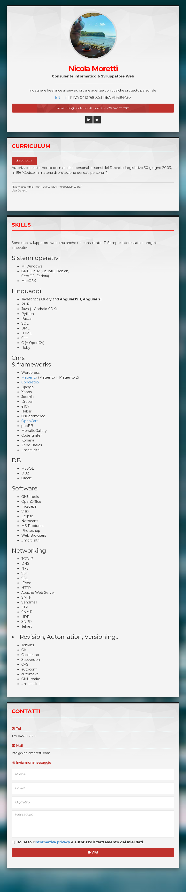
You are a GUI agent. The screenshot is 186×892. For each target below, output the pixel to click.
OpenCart (29, 421)
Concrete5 (30, 382)
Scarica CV (24, 160)
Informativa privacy (52, 842)
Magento (29, 377)
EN (57, 97)
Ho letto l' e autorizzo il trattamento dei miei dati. (78, 842)
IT (65, 97)
